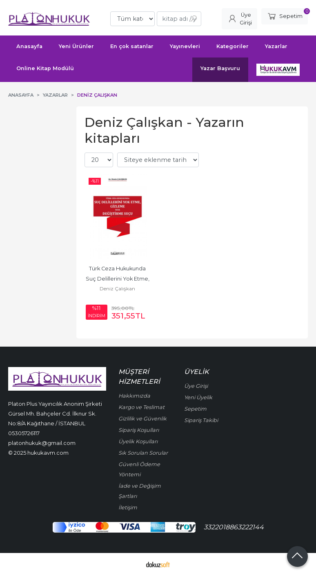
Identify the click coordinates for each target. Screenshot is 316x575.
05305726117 (24, 433)
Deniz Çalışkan (117, 288)
